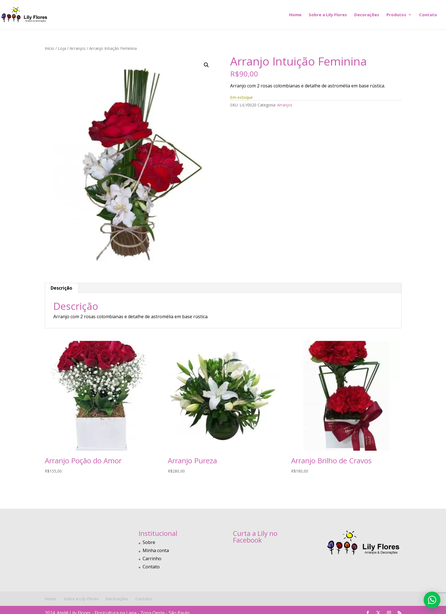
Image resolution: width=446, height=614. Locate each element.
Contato (428, 15)
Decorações (366, 15)
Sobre (149, 542)
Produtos (396, 15)
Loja (62, 48)
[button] (206, 65)
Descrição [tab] (61, 288)
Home (295, 15)
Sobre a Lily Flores (328, 15)
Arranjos (78, 48)
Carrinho (152, 558)
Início (49, 48)
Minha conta (156, 550)
